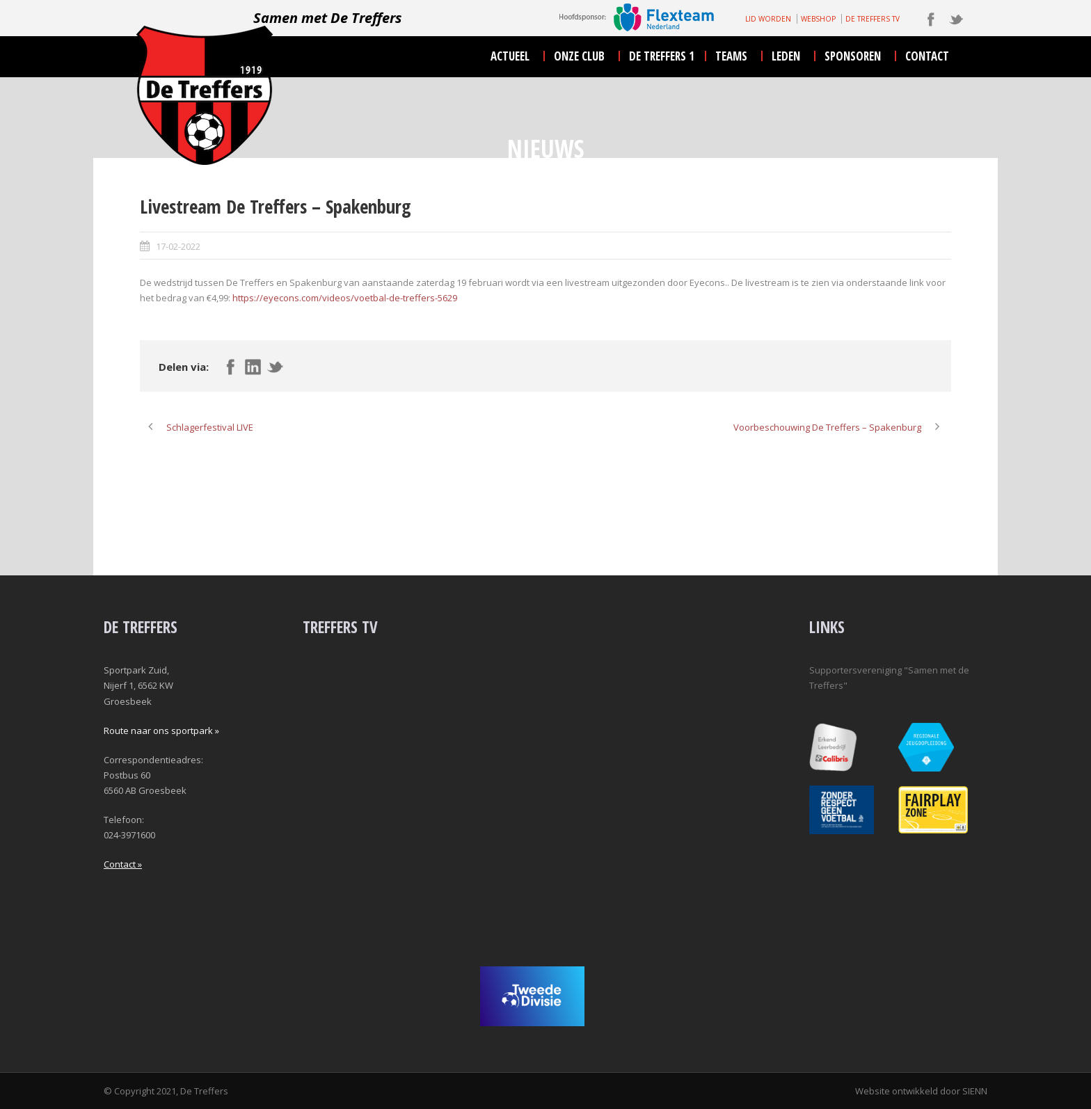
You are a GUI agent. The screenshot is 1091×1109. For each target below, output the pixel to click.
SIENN (974, 1091)
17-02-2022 (178, 246)
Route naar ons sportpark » (161, 730)
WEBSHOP (818, 19)
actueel (510, 56)
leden (786, 56)
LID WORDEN (768, 19)
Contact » (123, 864)
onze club (579, 56)
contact (927, 56)
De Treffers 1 (661, 56)
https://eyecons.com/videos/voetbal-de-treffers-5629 (344, 298)
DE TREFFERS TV (872, 19)
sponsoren (853, 56)
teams (731, 56)
